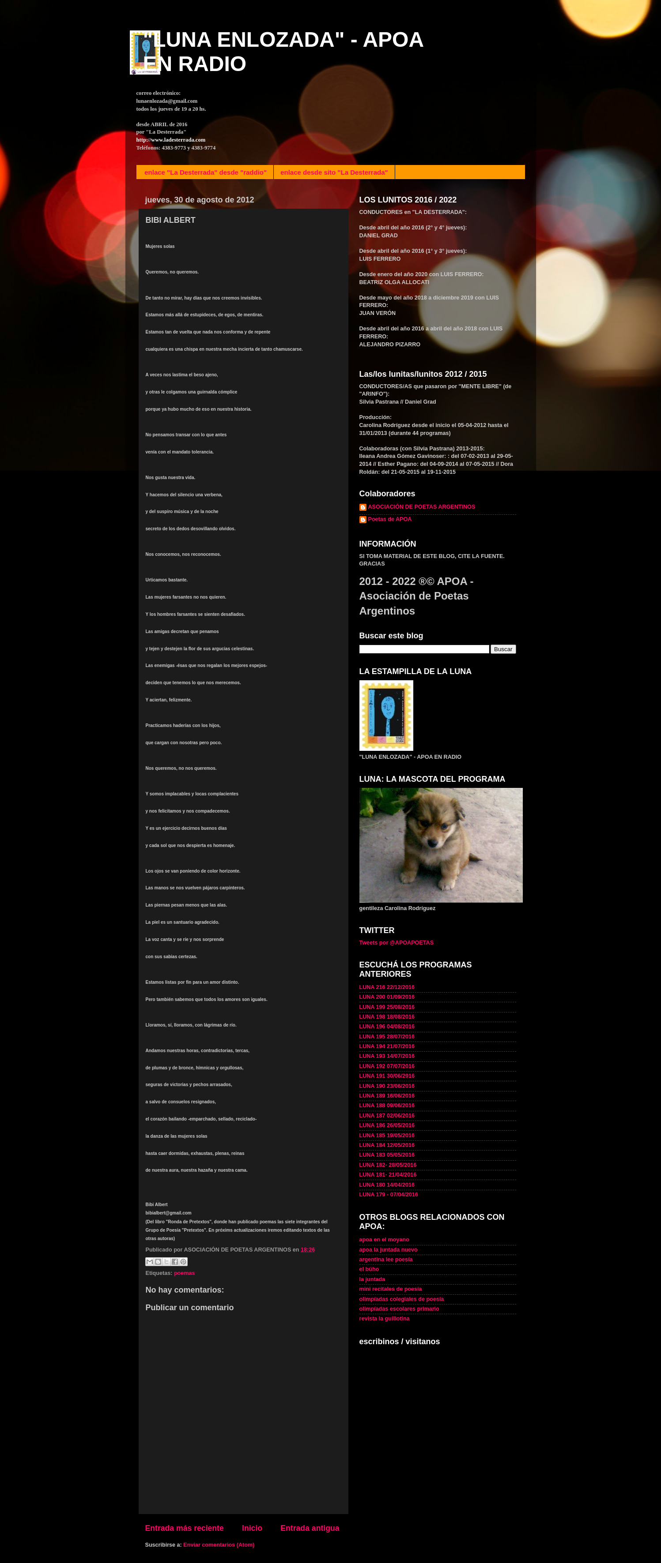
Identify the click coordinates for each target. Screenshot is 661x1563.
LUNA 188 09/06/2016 (387, 1105)
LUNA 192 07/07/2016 (387, 1066)
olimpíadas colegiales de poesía (401, 1299)
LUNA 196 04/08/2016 (387, 1026)
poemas (184, 1273)
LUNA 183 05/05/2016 (387, 1155)
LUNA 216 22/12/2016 (387, 987)
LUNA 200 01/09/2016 (387, 997)
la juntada (372, 1279)
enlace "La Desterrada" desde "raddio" (205, 172)
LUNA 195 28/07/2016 (387, 1037)
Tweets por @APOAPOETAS (396, 943)
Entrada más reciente (184, 1528)
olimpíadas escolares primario (399, 1309)
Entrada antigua (309, 1528)
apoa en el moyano (384, 1240)
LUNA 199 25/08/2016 (387, 1007)
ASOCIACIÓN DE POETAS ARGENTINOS (422, 507)
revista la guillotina (384, 1319)
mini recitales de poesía (390, 1289)
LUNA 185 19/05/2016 (387, 1135)
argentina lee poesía (386, 1259)
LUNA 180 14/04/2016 (387, 1185)
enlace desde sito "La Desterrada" (334, 172)
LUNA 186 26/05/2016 (387, 1125)
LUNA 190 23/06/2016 (387, 1086)
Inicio (252, 1528)
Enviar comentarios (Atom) (218, 1545)
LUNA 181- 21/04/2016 (388, 1175)
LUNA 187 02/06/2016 (387, 1116)
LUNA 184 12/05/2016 (387, 1145)
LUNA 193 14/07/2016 (387, 1056)
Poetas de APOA (390, 519)
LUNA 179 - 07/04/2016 (388, 1195)
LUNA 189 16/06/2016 (387, 1096)
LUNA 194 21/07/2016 (387, 1046)
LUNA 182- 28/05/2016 (388, 1165)
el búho (369, 1269)
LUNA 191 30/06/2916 (387, 1076)
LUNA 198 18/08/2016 (387, 1017)
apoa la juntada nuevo (388, 1250)
